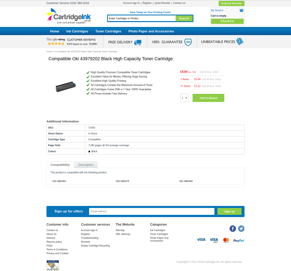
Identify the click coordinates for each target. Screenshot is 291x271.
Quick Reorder (231, 3)
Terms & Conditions (56, 249)
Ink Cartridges (77, 31)
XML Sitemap (123, 234)
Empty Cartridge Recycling (95, 245)
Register (147, 3)
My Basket (217, 10)
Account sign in (131, 3)
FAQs (49, 245)
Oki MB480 (186, 181)
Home (54, 31)
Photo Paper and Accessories (151, 31)
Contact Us (179, 3)
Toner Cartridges (108, 31)
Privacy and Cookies (57, 253)
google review (72, 41)
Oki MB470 (122, 181)
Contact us (52, 230)
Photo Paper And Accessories (159, 239)
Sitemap (120, 230)
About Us (51, 234)
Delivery (50, 238)
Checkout (227, 21)
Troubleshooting (89, 238)
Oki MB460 (59, 181)
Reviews (85, 241)
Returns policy (54, 241)
